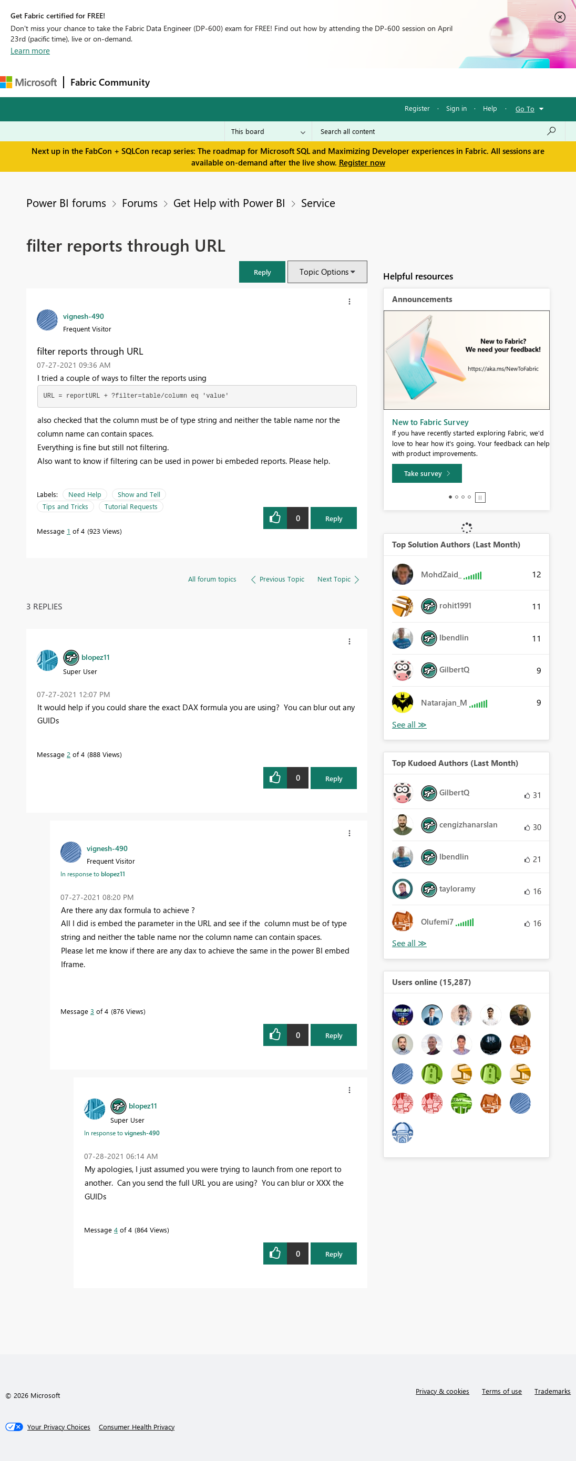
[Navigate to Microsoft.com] (28, 82)
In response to (92, 873)
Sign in (456, 107)
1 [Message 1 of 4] (68, 530)
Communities (310, 82)
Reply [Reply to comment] (334, 778)
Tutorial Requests (131, 506)
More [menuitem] (437, 82)
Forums (173, 82)
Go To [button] (525, 108)
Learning (397, 82)
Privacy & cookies (442, 1390)
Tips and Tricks (65, 506)
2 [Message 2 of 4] (68, 754)
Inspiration (220, 82)
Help (490, 107)
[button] (262, 272)
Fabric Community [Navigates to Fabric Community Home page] (110, 82)
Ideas (263, 82)
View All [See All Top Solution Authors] (409, 725)
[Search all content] (438, 131)
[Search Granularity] (268, 131)
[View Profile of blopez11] (95, 656)
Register (417, 107)
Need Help (84, 494)
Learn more (30, 50)
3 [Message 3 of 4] (92, 1011)
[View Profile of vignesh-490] (83, 315)
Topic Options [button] (324, 271)
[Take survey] (427, 473)
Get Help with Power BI (229, 202)
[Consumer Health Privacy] (136, 1426)
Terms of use (502, 1390)
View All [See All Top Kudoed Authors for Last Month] (409, 943)
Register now (362, 162)
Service (318, 202)
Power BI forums (66, 202)
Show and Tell (139, 494)
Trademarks (552, 1390)
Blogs (356, 82)
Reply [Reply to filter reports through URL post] (334, 518)
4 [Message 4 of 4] (116, 1229)
